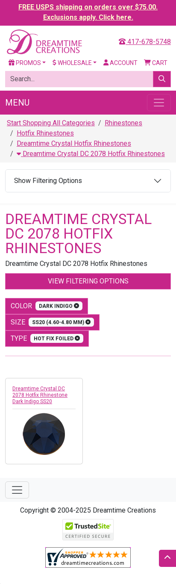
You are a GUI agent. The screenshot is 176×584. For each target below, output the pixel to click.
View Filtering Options (88, 281)
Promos (25, 62)
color (46, 305)
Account (120, 62)
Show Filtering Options (48, 181)
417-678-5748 (145, 42)
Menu (17, 102)
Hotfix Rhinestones (45, 133)
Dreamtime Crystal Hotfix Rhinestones (74, 143)
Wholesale (72, 62)
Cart (155, 62)
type (47, 338)
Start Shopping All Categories (51, 123)
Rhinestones (123, 123)
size (52, 322)
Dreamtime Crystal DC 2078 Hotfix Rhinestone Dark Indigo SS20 (39, 395)
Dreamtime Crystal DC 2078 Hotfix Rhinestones (91, 154)
